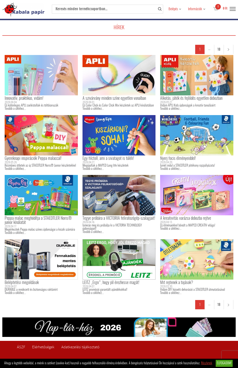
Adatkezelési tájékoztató (80, 347)
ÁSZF (21, 347)
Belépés (173, 9)
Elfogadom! (224, 363)
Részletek (206, 363)
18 (218, 49)
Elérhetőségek (43, 347)
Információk (195, 9)
